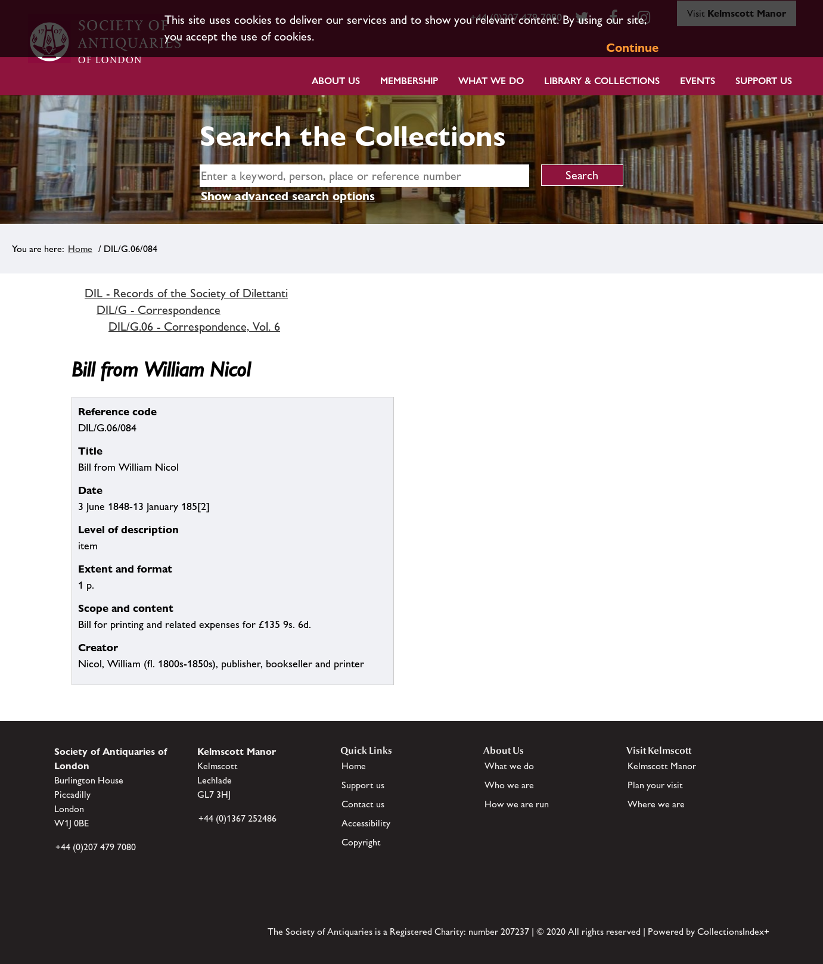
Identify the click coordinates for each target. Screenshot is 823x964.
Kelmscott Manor (662, 766)
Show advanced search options (288, 196)
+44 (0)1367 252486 (237, 818)
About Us (336, 80)
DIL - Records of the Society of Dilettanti (186, 293)
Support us (362, 785)
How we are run (517, 804)
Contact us (362, 804)
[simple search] (364, 175)
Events (697, 80)
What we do (491, 80)
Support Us (763, 80)
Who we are (509, 785)
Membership (409, 80)
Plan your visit (655, 785)
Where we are (656, 804)
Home (80, 248)
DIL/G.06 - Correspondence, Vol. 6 (194, 326)
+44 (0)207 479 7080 (95, 847)
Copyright (361, 842)
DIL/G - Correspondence (158, 310)
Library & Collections (602, 80)
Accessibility (365, 823)
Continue (632, 48)
